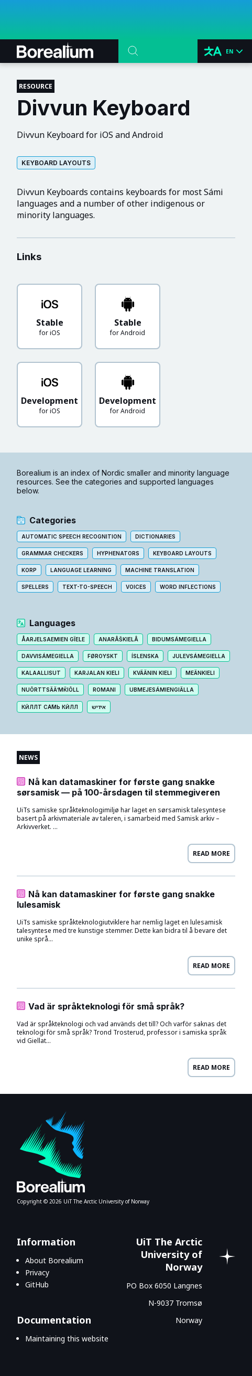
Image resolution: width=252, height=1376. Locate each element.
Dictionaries (155, 536)
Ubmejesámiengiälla (161, 689)
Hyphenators (118, 553)
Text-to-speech (87, 587)
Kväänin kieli (152, 673)
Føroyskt (102, 656)
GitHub (37, 1284)
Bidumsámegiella (179, 639)
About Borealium (54, 1260)
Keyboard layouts (56, 163)
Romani (104, 689)
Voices (136, 587)
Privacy (37, 1272)
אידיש (99, 707)
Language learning (81, 570)
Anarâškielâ (118, 639)
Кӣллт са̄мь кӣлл (49, 707)
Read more (211, 853)
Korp (29, 570)
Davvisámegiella (47, 656)
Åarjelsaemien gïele (53, 639)
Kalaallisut (41, 673)
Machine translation (159, 570)
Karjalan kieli (96, 673)
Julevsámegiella (198, 656)
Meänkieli (200, 673)
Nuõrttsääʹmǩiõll (50, 689)
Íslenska (145, 656)
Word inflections (188, 587)
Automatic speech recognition (71, 536)
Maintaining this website (66, 1338)
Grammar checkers (52, 553)
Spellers (35, 587)
